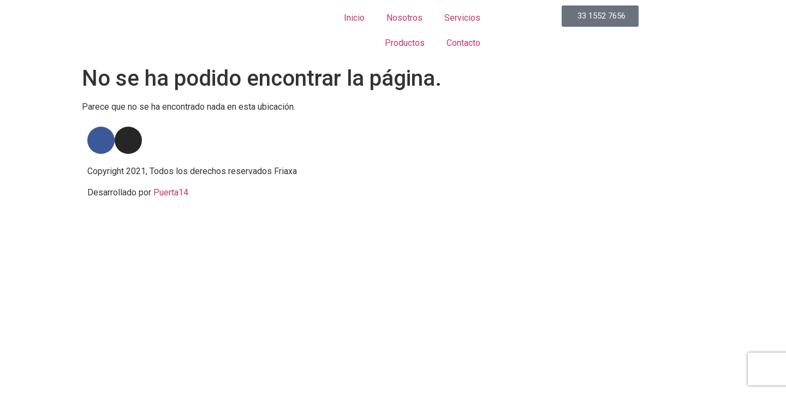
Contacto (463, 43)
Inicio (354, 18)
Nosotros (404, 18)
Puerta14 (170, 192)
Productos (405, 43)
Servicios (462, 18)
